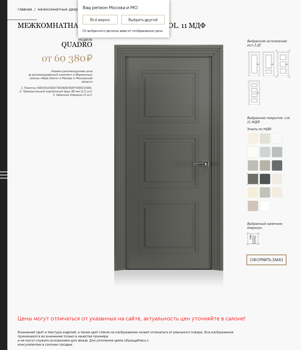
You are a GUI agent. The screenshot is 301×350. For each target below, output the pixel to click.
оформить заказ (266, 260)
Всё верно (100, 19)
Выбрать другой (143, 19)
